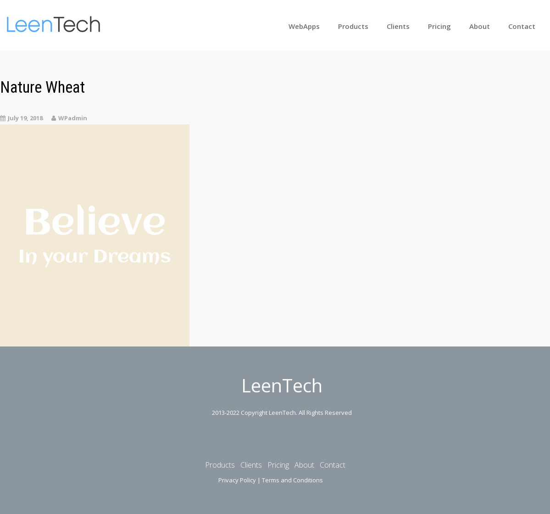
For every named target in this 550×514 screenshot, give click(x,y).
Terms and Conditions (292, 480)
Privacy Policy (237, 480)
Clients (398, 26)
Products (353, 26)
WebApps (304, 26)
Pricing (439, 26)
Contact (521, 26)
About (479, 26)
